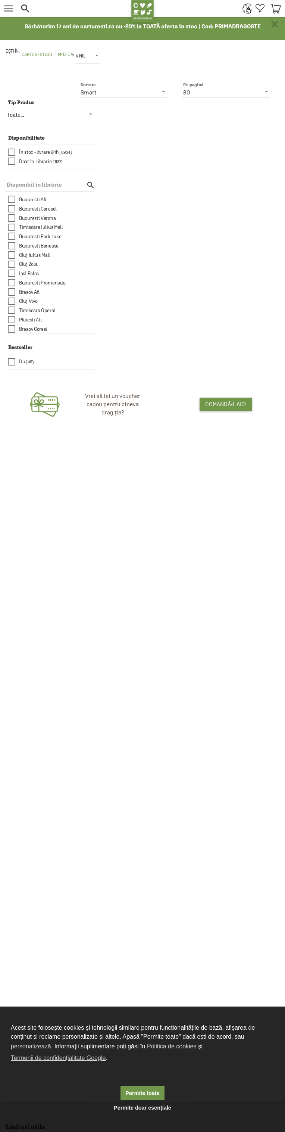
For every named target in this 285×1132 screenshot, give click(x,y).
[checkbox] (51, 152)
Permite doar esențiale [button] (142, 1108)
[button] (74, 8)
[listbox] (87, 55)
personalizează (31, 1046)
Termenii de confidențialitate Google (58, 1058)
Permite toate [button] (142, 1093)
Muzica (65, 54)
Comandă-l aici (226, 404)
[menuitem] (245, 8)
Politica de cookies (172, 1046)
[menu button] (8, 8)
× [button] (274, 24)
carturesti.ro (37, 54)
